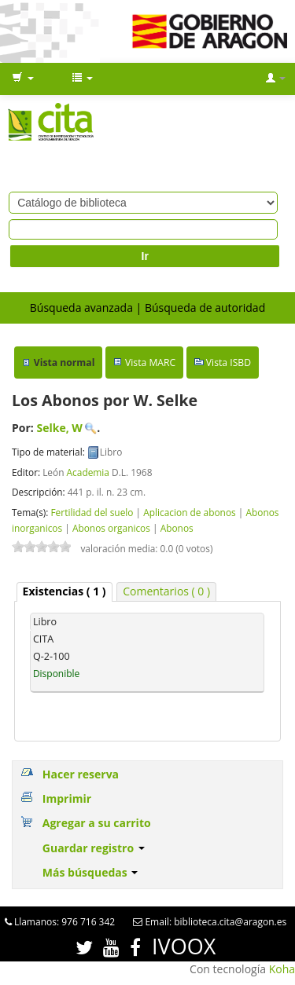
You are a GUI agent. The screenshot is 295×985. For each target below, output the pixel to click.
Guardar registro (93, 847)
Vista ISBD (228, 362)
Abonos (177, 528)
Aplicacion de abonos (189, 512)
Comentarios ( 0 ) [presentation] (166, 591)
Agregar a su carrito (96, 822)
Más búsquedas (90, 872)
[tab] (64, 592)
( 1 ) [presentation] (64, 591)
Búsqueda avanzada (81, 307)
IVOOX (184, 946)
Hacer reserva (80, 774)
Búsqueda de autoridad (205, 307)
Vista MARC (150, 362)
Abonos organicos (111, 528)
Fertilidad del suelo (91, 512)
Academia (88, 472)
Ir (145, 256)
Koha (282, 968)
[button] (23, 78)
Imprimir (66, 798)
